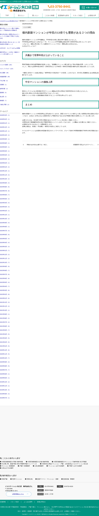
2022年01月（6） (5, 298)
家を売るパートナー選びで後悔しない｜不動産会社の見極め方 (10, 29)
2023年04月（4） (5, 242)
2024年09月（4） (5, 183)
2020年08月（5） (5, 366)
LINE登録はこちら (18, 494)
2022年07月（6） (5, 274)
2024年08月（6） (5, 187)
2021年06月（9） (5, 326)
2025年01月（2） (5, 167)
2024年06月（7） (5, 195)
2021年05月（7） (5, 330)
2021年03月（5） (5, 338)
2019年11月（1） (5, 386)
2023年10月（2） (5, 218)
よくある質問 (28, 502)
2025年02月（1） (5, 163)
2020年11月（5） (5, 354)
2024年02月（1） (5, 210)
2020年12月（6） (5, 350)
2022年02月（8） (5, 294)
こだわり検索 (49, 15)
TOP (7, 15)
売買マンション (16, 479)
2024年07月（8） (5, 191)
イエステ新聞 (27, 27)
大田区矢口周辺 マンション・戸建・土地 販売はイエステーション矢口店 (64, 464)
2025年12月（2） (5, 127)
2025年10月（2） (5, 135)
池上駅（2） (3, 96)
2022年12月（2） (5, 254)
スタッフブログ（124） (7, 68)
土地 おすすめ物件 (6, 468)
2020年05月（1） (5, 378)
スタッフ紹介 (78, 15)
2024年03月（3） (5, 207)
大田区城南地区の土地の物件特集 (37, 461)
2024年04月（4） (5, 202)
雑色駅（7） (3, 100)
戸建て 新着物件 (24, 466)
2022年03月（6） (5, 290)
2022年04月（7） (5, 286)
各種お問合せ (41, 502)
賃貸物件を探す (63, 15)
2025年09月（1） (5, 139)
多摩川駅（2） (4, 88)
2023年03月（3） (5, 246)
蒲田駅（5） (3, 92)
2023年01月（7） (5, 250)
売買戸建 (3, 479)
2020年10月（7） (5, 358)
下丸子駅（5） (4, 80)
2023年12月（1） (5, 214)
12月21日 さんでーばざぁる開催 (10, 48)
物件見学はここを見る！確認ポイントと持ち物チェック (10, 53)
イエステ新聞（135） (6, 65)
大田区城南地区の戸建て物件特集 (11, 461)
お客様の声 (92, 15)
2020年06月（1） (5, 374)
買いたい (35, 15)
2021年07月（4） (5, 322)
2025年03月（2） (5, 159)
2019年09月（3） (5, 394)
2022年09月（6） (5, 266)
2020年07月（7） (5, 370)
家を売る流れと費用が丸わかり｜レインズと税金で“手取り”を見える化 (10, 36)
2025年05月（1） (5, 151)
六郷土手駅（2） (5, 104)
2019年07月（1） (5, 398)
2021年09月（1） (5, 314)
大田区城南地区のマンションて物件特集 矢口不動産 (69, 461)
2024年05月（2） (5, 199)
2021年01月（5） (5, 346)
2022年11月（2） (5, 258)
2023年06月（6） (5, 234)
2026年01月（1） (5, 123)
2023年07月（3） (5, 230)
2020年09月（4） (5, 362)
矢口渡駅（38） (4, 72)
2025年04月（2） (5, 155)
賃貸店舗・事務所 (67, 479)
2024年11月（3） (5, 175)
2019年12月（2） (5, 382)
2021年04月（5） (5, 334)
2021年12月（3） (5, 302)
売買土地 (28, 479)
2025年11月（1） (5, 131)
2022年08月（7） (5, 270)
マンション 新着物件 (7, 466)
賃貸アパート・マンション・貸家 (46, 479)
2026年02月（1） (5, 119)
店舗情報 (3, 502)
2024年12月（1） (5, 171)
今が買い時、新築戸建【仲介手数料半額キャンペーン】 (18, 464)
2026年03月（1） (5, 115)
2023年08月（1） (5, 226)
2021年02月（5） (5, 342)
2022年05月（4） (5, 282)
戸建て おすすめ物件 (74, 466)
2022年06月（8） (5, 278)
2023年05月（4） (5, 238)
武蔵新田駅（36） (5, 76)
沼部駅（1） (3, 84)
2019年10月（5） (5, 390)
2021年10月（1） (5, 310)
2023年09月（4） (5, 222)
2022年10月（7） (5, 262)
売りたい (21, 15)
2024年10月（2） (5, 179)
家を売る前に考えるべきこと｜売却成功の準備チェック (10, 43)
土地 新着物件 (38, 466)
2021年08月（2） (5, 318)
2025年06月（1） (5, 147)
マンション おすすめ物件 (55, 466)
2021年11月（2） (5, 306)
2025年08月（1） (5, 143)
